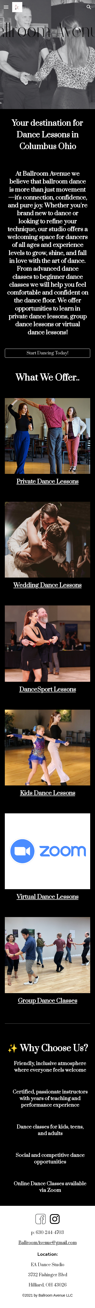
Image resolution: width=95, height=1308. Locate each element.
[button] (6, 7)
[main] (47, 134)
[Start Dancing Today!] (47, 353)
